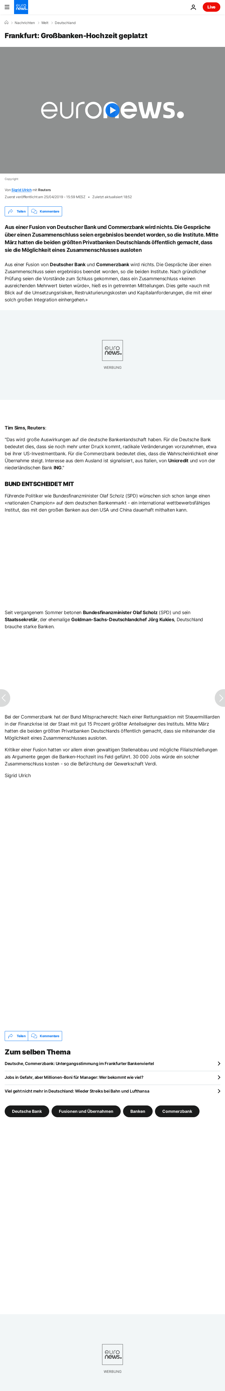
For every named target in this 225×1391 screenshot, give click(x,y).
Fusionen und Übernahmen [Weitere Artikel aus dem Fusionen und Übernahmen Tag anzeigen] (86, 1111)
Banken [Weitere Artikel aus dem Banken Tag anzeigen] (137, 1111)
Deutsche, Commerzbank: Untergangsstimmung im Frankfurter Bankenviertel (79, 1063)
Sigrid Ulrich (21, 190)
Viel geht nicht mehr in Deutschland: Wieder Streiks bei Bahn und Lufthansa (77, 1090)
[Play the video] (112, 110)
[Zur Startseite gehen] (21, 7)
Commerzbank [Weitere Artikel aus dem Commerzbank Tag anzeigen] (177, 1111)
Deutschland (65, 23)
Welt (44, 23)
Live (211, 6)
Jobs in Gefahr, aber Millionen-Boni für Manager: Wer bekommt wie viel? (74, 1077)
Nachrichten (25, 23)
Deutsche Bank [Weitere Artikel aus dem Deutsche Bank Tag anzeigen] (27, 1111)
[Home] (6, 23)
